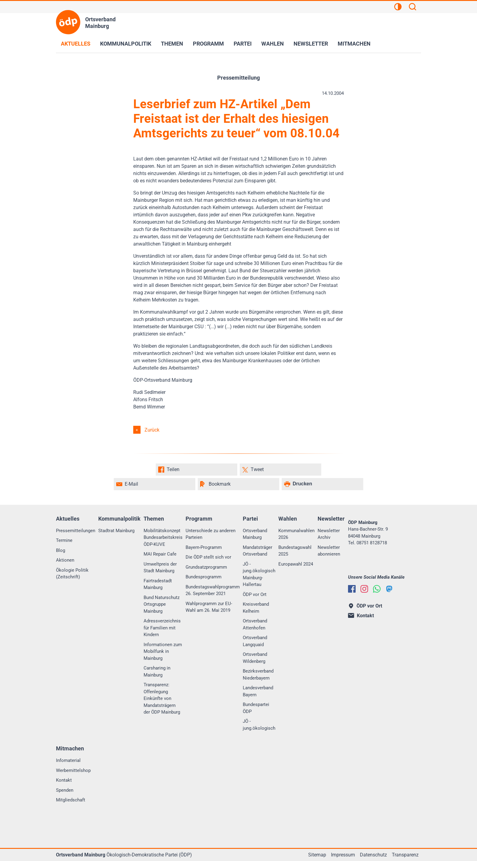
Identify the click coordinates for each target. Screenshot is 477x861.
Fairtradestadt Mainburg (158, 584)
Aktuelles (75, 43)
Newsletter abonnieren (329, 551)
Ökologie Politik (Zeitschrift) (72, 573)
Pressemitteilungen (75, 530)
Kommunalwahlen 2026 (296, 534)
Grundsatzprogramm (206, 567)
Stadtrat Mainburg (116, 530)
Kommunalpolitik (125, 43)
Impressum (343, 855)
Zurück (151, 430)
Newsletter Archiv (329, 534)
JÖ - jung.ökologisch (259, 724)
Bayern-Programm (204, 547)
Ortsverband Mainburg (255, 534)
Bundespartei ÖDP (256, 708)
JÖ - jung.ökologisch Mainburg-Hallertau (259, 574)
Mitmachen (354, 43)
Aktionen (65, 560)
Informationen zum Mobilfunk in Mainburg (163, 651)
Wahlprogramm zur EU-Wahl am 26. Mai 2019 (209, 607)
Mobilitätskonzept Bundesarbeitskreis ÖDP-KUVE (163, 537)
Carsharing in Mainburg (157, 671)
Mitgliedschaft (70, 800)
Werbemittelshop (73, 770)
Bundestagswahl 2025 (295, 551)
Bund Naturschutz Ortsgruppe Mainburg (161, 604)
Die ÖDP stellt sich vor (208, 557)
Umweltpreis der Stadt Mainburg (160, 567)
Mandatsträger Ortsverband (257, 551)
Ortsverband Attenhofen (255, 624)
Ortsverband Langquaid (255, 641)
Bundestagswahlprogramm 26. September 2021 (213, 590)
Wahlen (272, 43)
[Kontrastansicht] (398, 8)
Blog (60, 550)
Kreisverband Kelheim (256, 607)
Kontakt (64, 780)
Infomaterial (68, 760)
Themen (172, 43)
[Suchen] (412, 8)
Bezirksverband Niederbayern (258, 674)
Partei (243, 43)
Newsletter (311, 43)
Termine (64, 540)
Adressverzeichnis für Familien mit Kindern (162, 627)
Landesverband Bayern (258, 691)
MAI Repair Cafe (160, 554)
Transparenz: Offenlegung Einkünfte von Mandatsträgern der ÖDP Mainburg (162, 698)
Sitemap (317, 855)
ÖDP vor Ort (254, 594)
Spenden (64, 790)
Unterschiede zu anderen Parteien (210, 534)
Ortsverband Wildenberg (255, 658)
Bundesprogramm (203, 577)
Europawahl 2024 (295, 564)
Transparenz (405, 855)
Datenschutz (373, 855)
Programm (208, 43)
